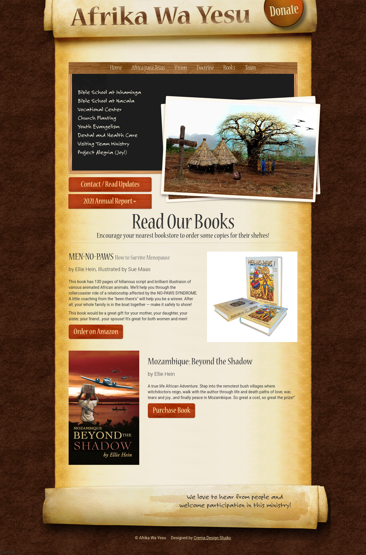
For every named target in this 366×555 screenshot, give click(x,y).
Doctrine (205, 68)
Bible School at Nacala (106, 100)
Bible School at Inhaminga (109, 92)
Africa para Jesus (148, 68)
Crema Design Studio (212, 538)
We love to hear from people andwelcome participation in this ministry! (235, 501)
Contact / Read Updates (110, 184)
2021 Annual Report (109, 201)
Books (229, 68)
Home (116, 68)
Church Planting (97, 118)
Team (250, 68)
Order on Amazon (95, 331)
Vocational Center (100, 109)
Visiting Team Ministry (103, 143)
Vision (180, 68)
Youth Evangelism (99, 126)
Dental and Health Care (108, 135)
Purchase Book (171, 410)
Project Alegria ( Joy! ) (102, 152)
